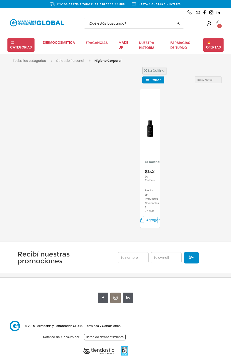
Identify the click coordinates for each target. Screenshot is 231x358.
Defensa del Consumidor (61, 337)
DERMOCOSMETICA (59, 42)
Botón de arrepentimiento (105, 337)
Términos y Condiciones (102, 326)
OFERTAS (213, 45)
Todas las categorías (29, 60)
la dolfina (154, 70)
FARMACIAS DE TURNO (180, 45)
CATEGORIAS (21, 45)
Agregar (150, 220)
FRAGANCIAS (97, 42)
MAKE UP (123, 45)
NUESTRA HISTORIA (147, 45)
